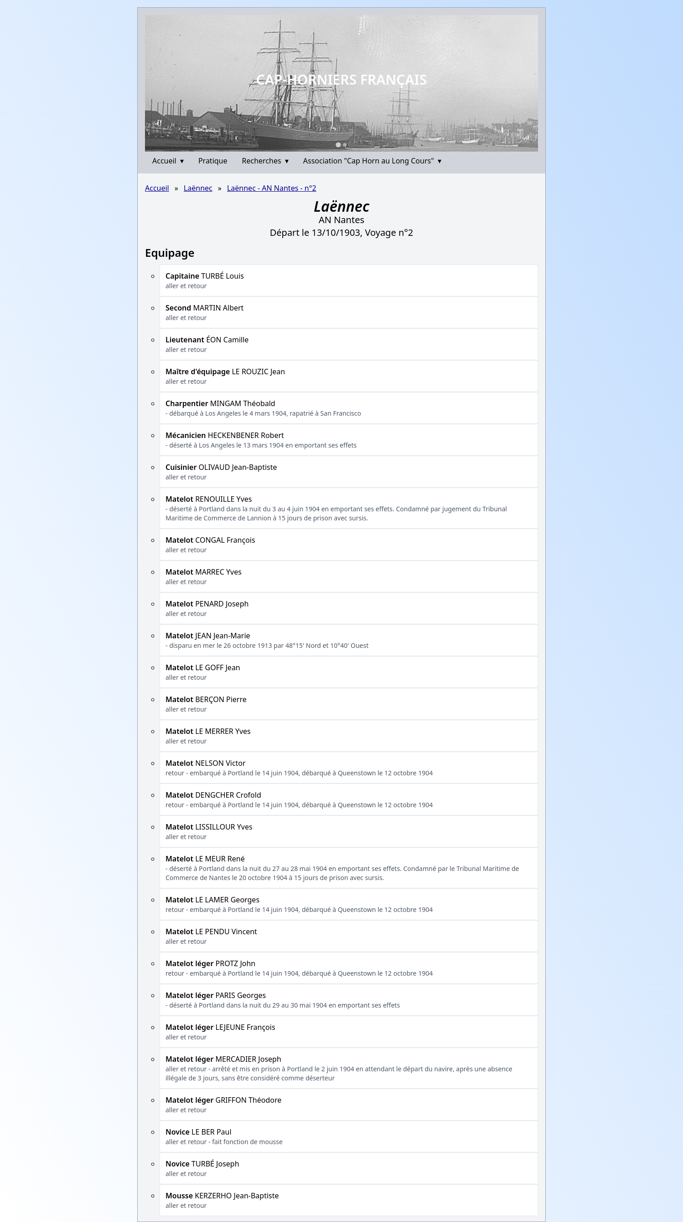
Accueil (168, 161)
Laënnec (198, 188)
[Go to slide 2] (345, 145)
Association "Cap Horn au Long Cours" (372, 161)
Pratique (213, 161)
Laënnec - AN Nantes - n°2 (271, 188)
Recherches (265, 161)
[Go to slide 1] (338, 144)
